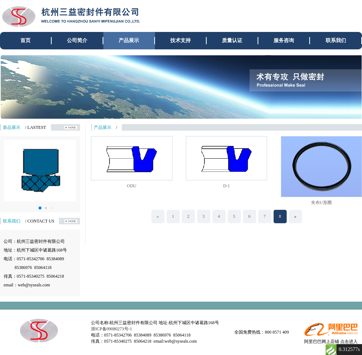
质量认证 (232, 40)
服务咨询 (284, 40)
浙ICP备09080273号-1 (111, 328)
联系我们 (336, 40)
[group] (181, 87)
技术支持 (180, 40)
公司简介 (77, 40)
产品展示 (129, 40)
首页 (25, 40)
